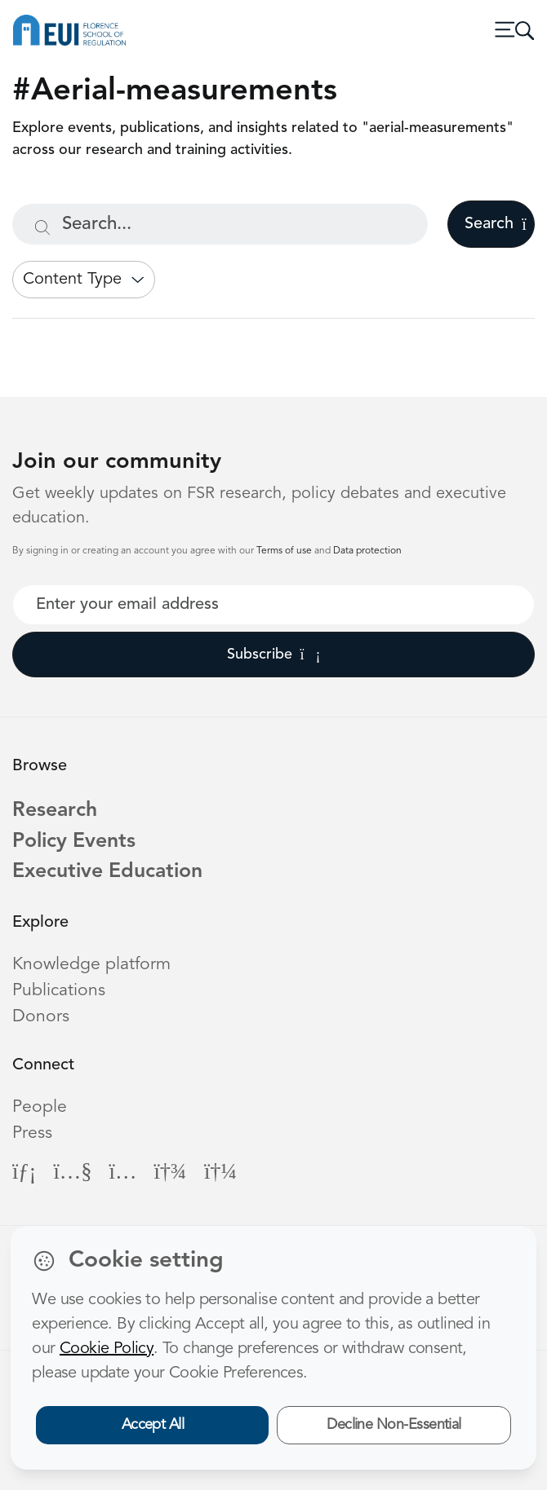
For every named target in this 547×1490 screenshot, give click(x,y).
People (39, 1107)
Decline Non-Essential (394, 1424)
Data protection (367, 551)
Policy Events (74, 841)
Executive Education (107, 872)
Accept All (153, 1424)
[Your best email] (273, 604)
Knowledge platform (91, 964)
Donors (40, 1016)
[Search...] (220, 224)
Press (32, 1133)
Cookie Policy (106, 1349)
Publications (58, 990)
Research (54, 810)
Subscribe (274, 654)
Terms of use (285, 551)
